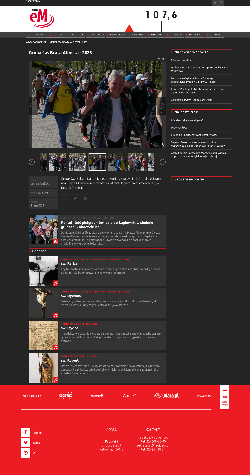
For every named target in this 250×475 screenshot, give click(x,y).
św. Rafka (69, 263)
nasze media (33, 1)
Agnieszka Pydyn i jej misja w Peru (191, 99)
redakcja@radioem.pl (153, 437)
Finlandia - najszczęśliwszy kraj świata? (194, 134)
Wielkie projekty (181, 60)
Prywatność (204, 395)
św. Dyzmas (71, 296)
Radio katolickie (31, 395)
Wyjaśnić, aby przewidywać (187, 120)
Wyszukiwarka (221, 3)
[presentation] (39, 458)
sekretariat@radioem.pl (153, 445)
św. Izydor (69, 328)
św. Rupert (70, 360)
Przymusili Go (179, 127)
